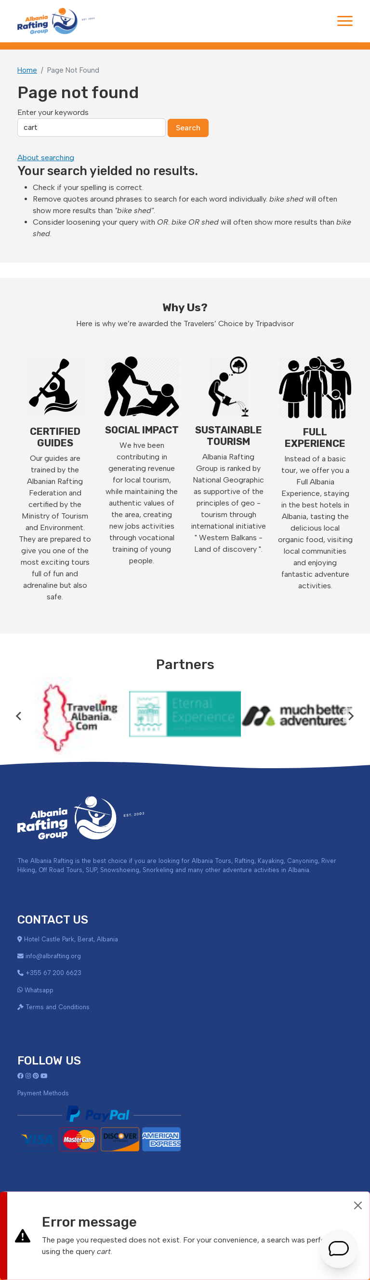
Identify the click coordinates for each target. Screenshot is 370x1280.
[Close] (358, 1205)
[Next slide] (350, 715)
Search (188, 127)
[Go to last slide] (19, 715)
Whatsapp (39, 990)
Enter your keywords (53, 112)
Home (27, 70)
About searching (45, 157)
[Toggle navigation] (345, 21)
